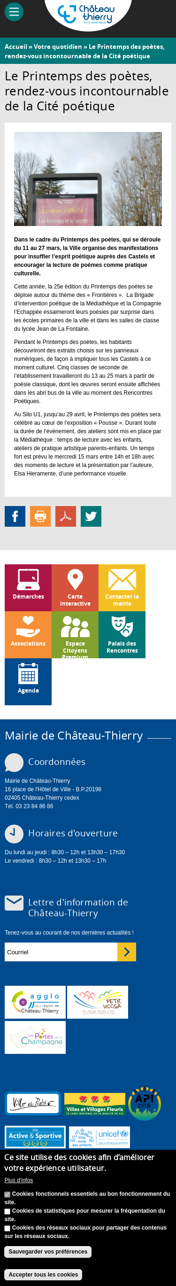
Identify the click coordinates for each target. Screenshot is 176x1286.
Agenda (28, 690)
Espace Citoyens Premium (75, 648)
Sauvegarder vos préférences (47, 1252)
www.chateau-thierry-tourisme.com (35, 1037)
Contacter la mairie (122, 599)
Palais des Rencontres (122, 646)
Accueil (16, 46)
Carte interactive (75, 599)
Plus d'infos (18, 1180)
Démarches (28, 596)
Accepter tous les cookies (43, 1274)
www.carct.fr (35, 1002)
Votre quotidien (58, 46)
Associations (28, 643)
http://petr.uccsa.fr (97, 1002)
